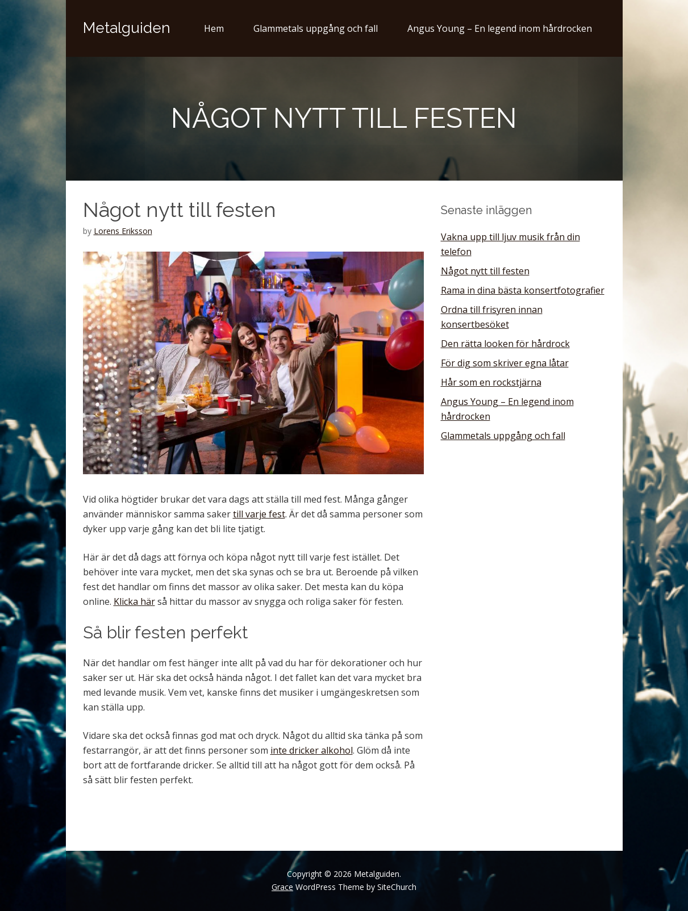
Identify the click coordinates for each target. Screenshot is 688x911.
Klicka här (134, 601)
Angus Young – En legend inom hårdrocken (499, 28)
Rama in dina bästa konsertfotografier (522, 290)
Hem (214, 28)
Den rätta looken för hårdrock (505, 343)
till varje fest (259, 514)
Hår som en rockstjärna (491, 382)
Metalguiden (126, 27)
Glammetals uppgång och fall (315, 28)
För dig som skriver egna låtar (505, 363)
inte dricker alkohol (311, 750)
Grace (282, 886)
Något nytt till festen (485, 271)
